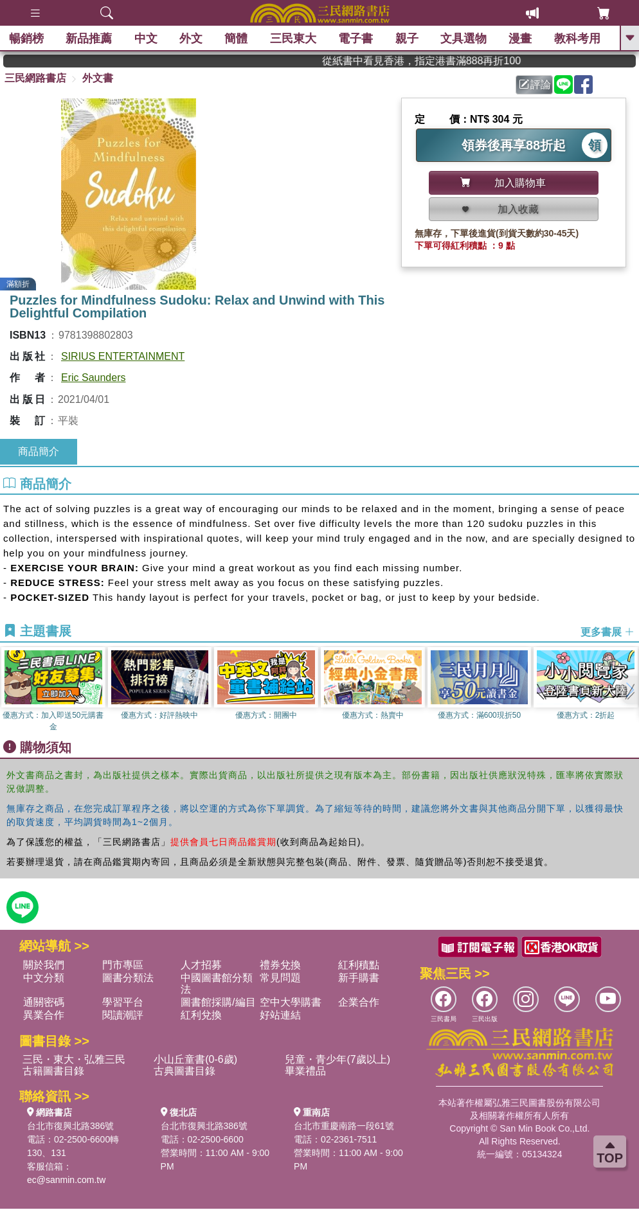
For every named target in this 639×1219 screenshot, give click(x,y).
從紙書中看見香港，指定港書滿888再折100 (444, 60)
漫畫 (520, 38)
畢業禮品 (305, 1070)
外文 (191, 38)
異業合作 (43, 1015)
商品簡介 (38, 451)
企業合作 (358, 1002)
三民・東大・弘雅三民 (73, 1059)
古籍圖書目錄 (53, 1070)
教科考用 (578, 38)
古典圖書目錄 (184, 1070)
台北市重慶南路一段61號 (344, 1126)
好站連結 (280, 1015)
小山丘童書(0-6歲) (195, 1059)
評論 (535, 84)
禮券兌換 (280, 964)
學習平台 (122, 1002)
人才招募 (201, 964)
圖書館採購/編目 (218, 1002)
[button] (629, 690)
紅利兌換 (201, 1015)
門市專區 (122, 964)
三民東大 (294, 38)
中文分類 (43, 977)
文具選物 (464, 38)
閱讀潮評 (122, 1015)
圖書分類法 (128, 977)
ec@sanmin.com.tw (66, 1180)
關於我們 (43, 964)
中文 (146, 38)
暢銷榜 (27, 38)
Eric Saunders (93, 377)
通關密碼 (43, 1002)
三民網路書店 (35, 78)
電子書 (356, 38)
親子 (407, 38)
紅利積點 (358, 964)
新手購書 (358, 977)
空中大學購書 (290, 1002)
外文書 (97, 78)
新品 (89, 38)
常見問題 (280, 977)
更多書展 (607, 632)
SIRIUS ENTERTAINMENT (122, 356)
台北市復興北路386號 (70, 1126)
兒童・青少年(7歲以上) (337, 1059)
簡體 (236, 38)
